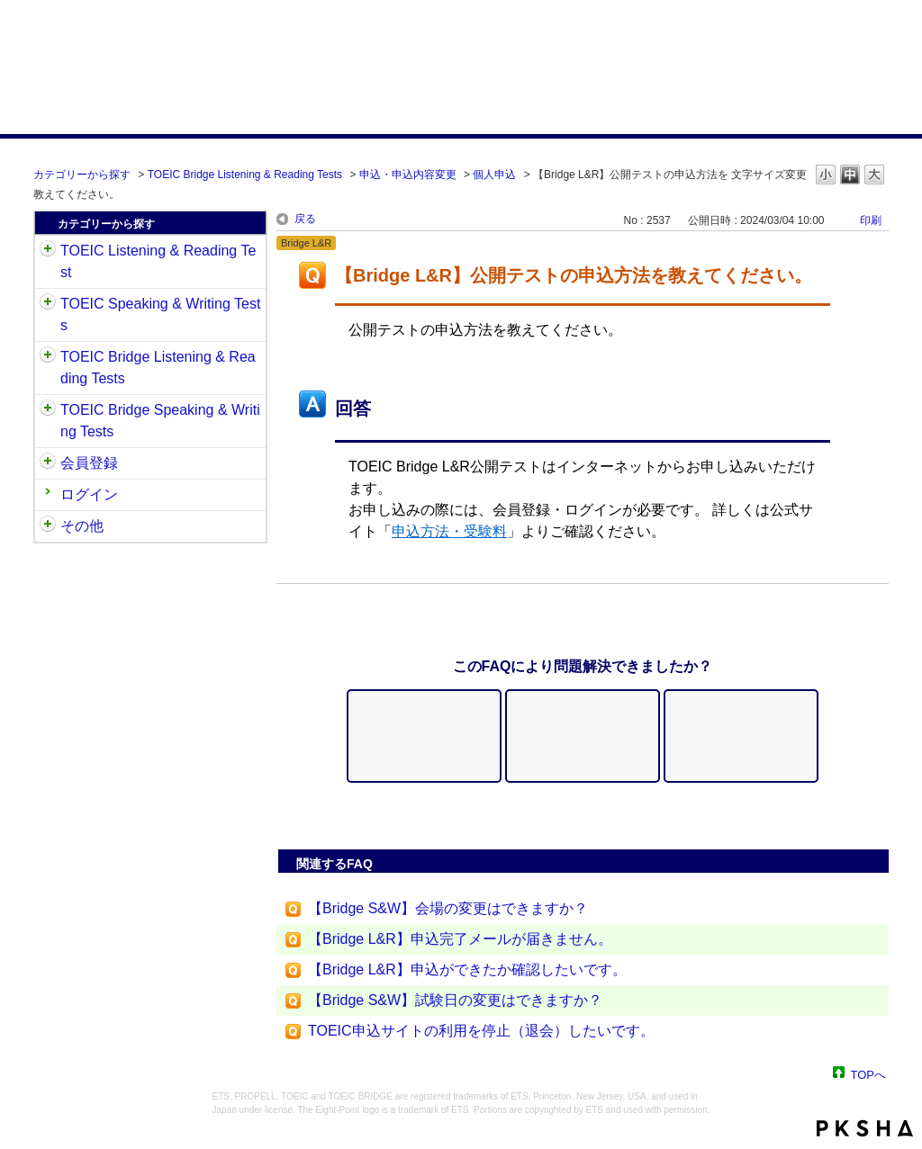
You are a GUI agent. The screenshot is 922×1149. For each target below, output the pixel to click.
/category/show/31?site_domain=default (48, 251)
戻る (305, 218)
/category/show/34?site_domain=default (48, 410)
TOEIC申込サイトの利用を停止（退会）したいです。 (481, 1030)
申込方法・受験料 (449, 531)
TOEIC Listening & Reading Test (158, 261)
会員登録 (89, 463)
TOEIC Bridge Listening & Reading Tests (245, 174)
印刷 (870, 220)
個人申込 (494, 174)
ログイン (89, 494)
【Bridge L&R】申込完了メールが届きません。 (460, 939)
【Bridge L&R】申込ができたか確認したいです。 (467, 969)
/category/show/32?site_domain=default (48, 304)
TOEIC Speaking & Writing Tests (160, 314)
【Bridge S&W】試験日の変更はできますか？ (455, 1000)
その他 (82, 526)
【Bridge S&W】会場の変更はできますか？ (448, 908)
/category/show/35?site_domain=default (48, 526)
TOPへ (869, 1074)
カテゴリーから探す (82, 174)
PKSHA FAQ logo (865, 1128)
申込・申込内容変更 (407, 174)
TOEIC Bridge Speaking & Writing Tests (160, 420)
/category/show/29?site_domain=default (48, 463)
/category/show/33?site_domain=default (48, 357)
